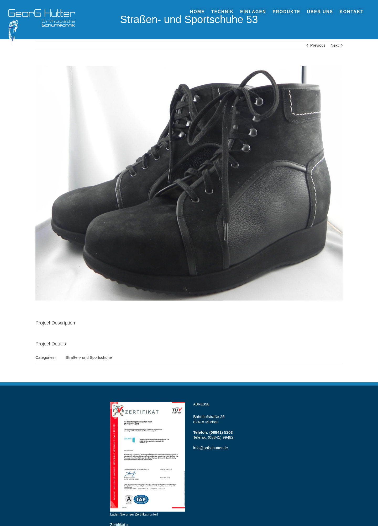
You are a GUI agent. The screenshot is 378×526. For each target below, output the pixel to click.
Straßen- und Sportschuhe (89, 357)
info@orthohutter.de (210, 448)
